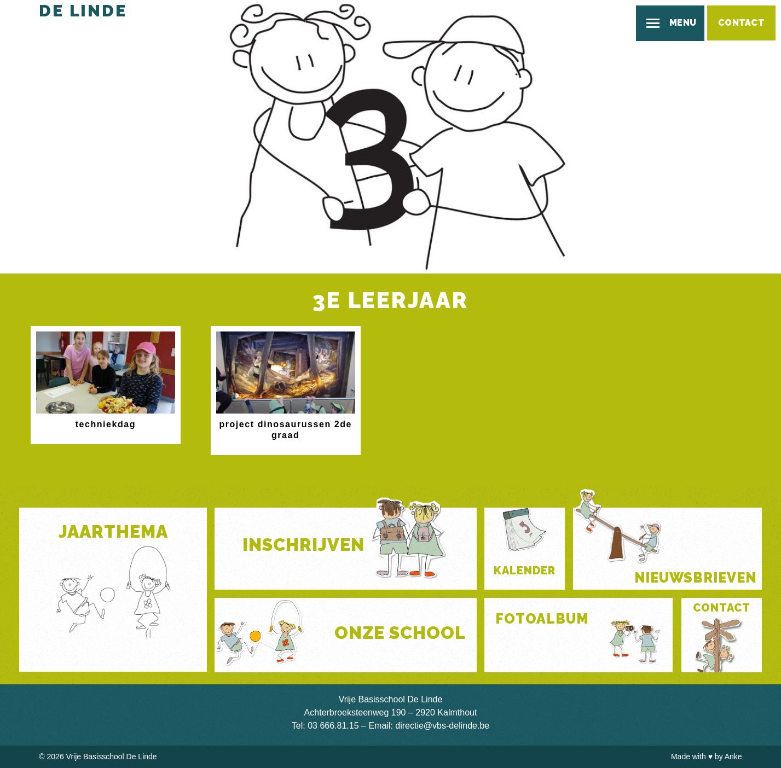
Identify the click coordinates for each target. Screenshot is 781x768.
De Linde (82, 10)
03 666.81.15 (333, 725)
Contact (741, 23)
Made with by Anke (706, 756)
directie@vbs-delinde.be (442, 725)
